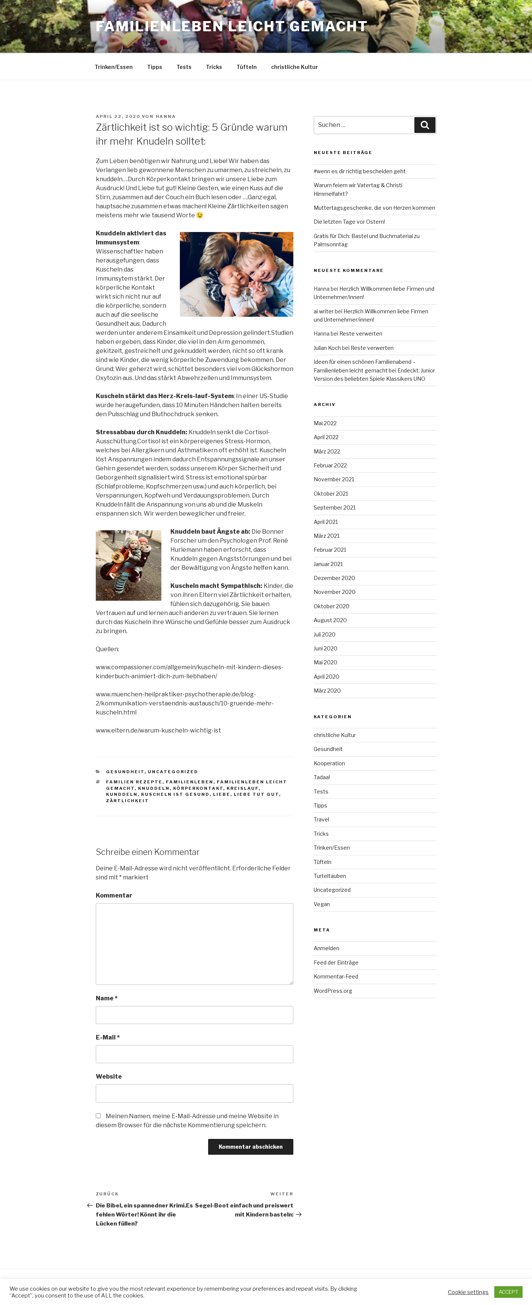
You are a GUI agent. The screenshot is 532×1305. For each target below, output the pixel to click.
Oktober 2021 (331, 493)
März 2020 (327, 690)
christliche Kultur (294, 67)
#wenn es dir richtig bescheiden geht (360, 171)
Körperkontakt (198, 788)
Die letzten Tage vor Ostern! (349, 221)
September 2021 (335, 507)
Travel (321, 819)
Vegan (322, 904)
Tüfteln (246, 67)
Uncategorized (173, 771)
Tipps (154, 67)
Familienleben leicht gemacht (232, 26)
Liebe (221, 794)
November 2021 (334, 479)
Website (109, 1076)
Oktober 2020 (332, 606)
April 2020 (326, 676)
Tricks (214, 67)
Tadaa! (322, 777)
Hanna (166, 116)
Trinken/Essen (114, 67)
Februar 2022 (330, 465)
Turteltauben (330, 876)
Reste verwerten (360, 333)
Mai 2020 (325, 662)
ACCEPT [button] (508, 1292)
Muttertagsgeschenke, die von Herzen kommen (374, 208)
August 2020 (330, 620)
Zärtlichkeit (127, 800)
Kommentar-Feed (336, 976)
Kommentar (114, 895)
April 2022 (326, 437)
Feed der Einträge (336, 962)
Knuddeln (154, 788)
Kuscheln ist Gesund (175, 794)
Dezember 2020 (334, 578)
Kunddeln (122, 794)
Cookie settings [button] (468, 1292)
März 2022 (327, 451)
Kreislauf (243, 788)
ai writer (324, 311)
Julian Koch (327, 348)
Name (107, 998)
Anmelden (326, 948)
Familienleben (189, 782)
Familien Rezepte (134, 782)
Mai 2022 (325, 423)
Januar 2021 (328, 564)
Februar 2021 (330, 549)
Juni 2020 (325, 648)
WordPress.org (333, 991)
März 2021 (326, 536)
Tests (184, 67)
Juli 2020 (325, 634)
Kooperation (329, 763)
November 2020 (335, 592)
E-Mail (108, 1037)
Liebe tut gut (256, 794)
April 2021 (326, 522)
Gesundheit (125, 771)
